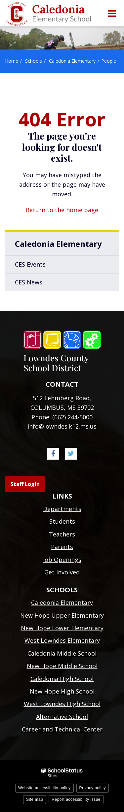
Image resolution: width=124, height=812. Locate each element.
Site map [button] (34, 799)
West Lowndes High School (62, 704)
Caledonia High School (62, 679)
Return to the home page (62, 210)
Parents (62, 547)
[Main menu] (111, 13)
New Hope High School (62, 691)
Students (62, 521)
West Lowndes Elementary (62, 640)
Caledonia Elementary (72, 61)
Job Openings (62, 560)
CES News (28, 282)
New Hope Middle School (62, 666)
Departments (62, 509)
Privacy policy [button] (92, 788)
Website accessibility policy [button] (44, 788)
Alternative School (62, 717)
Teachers (62, 534)
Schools (33, 61)
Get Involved (62, 572)
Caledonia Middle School (62, 653)
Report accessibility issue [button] (76, 799)
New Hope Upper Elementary (62, 615)
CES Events (30, 264)
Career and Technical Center (62, 729)
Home (11, 61)
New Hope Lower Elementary (62, 628)
